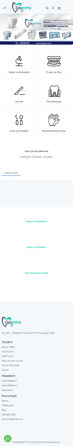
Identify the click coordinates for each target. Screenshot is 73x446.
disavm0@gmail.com (12, 419)
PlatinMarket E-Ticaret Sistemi (28, 442)
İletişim (5, 370)
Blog (4, 410)
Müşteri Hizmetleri (10, 365)
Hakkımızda (7, 405)
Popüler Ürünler (11, 173)
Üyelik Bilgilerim (9, 380)
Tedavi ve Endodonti (36, 221)
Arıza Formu (8, 351)
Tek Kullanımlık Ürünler (36, 273)
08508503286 (8, 414)
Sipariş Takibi (8, 347)
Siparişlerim (7, 390)
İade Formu (7, 356)
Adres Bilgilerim (9, 385)
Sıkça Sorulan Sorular (12, 360)
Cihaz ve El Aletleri (36, 247)
